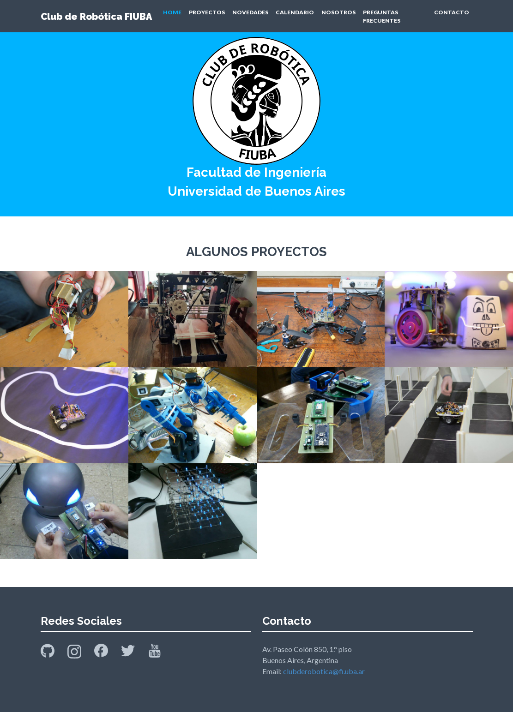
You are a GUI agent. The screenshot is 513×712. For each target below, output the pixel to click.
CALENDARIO (295, 12)
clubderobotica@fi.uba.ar (324, 671)
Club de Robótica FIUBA (96, 16)
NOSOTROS (338, 12)
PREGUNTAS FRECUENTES (381, 16)
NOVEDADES (250, 12)
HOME (172, 12)
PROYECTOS (207, 12)
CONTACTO (451, 12)
